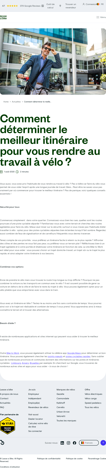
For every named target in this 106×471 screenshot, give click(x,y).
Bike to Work (12, 353)
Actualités (5, 402)
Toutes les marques (66, 420)
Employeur (33, 394)
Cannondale (63, 398)
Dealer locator (35, 418)
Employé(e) (34, 402)
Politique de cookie (74, 458)
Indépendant (34, 398)
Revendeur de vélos (38, 407)
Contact (4, 398)
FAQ (2, 407)
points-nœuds (55, 356)
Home (6, 101)
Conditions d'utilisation (10, 467)
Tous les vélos (92, 407)
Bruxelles (34, 363)
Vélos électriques (93, 394)
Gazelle (60, 394)
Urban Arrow (63, 411)
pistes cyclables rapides (78, 356)
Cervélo (61, 407)
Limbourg (16, 363)
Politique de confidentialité (48, 458)
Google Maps (74, 353)
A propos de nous (9, 394)
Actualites (16, 101)
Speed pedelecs (93, 402)
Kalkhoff (61, 402)
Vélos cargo (91, 398)
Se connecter (35, 431)
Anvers (25, 363)
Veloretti (61, 416)
